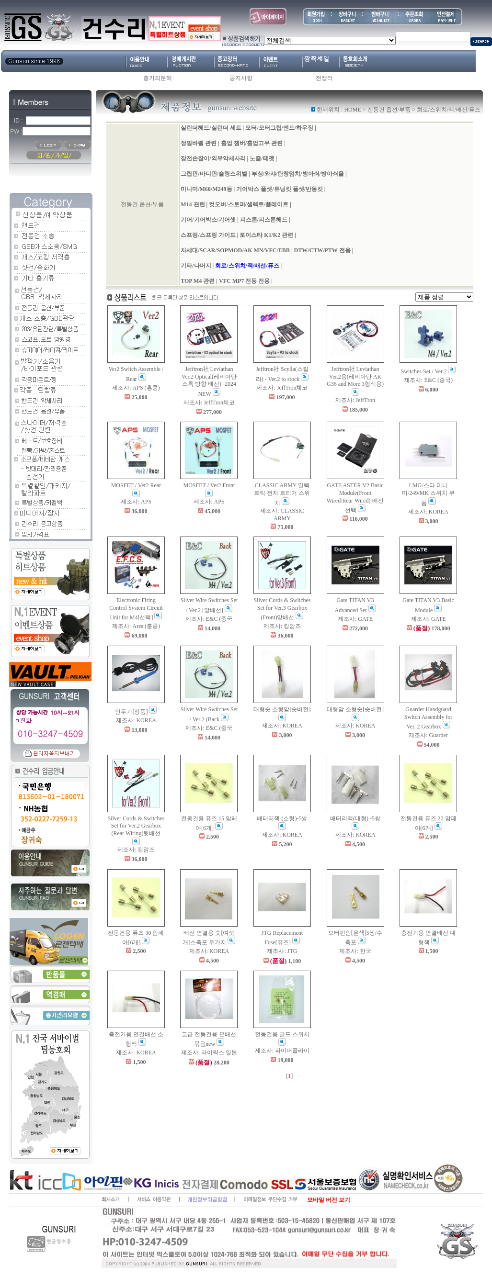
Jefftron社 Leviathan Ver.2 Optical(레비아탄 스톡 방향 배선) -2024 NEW (209, 381)
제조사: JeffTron (355, 400)
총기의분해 (157, 78)
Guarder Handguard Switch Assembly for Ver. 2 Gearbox (428, 718)
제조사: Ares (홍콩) (136, 626)
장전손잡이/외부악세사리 (213, 158)
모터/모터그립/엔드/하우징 (279, 127)
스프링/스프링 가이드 (208, 235)
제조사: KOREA (428, 511)
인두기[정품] (136, 711)
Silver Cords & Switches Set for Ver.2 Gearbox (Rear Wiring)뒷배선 (135, 830)
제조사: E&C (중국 (208, 619)
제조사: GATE (355, 619)
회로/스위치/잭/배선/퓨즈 (247, 265)
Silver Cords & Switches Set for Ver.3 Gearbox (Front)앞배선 (281, 609)
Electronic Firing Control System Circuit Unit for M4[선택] (135, 609)
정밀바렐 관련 (199, 143)
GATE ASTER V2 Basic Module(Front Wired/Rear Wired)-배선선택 (355, 498)
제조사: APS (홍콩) (136, 387)
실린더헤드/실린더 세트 (211, 127)
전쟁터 (324, 78)
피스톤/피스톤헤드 (263, 219)
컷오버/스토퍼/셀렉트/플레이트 (248, 204)
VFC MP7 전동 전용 (244, 281)
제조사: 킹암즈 (282, 626)
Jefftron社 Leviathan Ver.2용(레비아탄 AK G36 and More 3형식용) (355, 381)
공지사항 (240, 78)
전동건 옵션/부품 (389, 109)
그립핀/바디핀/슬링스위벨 (214, 173)
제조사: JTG (282, 951)
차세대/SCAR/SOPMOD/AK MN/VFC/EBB (235, 250)
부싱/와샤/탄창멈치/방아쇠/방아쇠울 (298, 173)
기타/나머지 (196, 265)
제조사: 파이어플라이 (282, 1050)
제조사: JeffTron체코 (209, 402)
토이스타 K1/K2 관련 (266, 235)
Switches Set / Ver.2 (428, 371)
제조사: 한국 (355, 951)
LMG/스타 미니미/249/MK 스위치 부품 (428, 494)
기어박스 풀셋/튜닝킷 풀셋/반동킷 (279, 189)
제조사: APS (136, 501)
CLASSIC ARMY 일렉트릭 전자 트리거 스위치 (282, 494)
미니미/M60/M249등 (206, 189)
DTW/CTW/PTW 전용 (322, 250)
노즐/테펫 (262, 158)
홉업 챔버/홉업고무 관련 (252, 143)
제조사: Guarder (428, 735)
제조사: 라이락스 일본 (209, 1052)
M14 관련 (193, 204)
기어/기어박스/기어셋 (208, 219)
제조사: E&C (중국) (428, 380)
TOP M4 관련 (198, 281)
